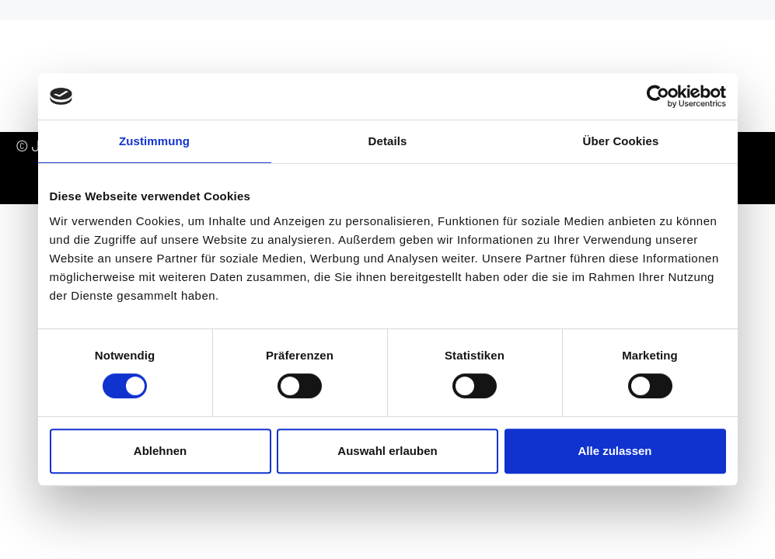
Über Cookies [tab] (621, 141)
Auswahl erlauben (387, 450)
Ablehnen (160, 450)
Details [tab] (387, 141)
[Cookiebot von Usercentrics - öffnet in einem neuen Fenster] (658, 96)
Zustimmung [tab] (154, 141)
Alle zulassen (614, 450)
